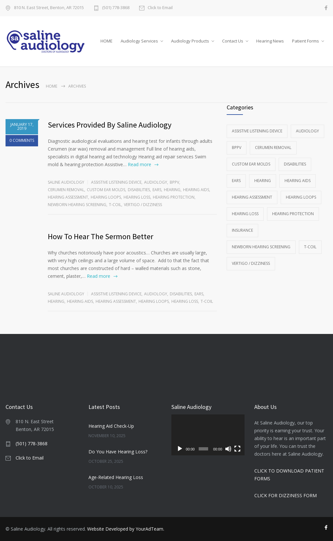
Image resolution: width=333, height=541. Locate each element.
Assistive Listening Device (116, 182)
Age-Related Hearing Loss (115, 477)
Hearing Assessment (68, 197)
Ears (157, 189)
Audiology (155, 182)
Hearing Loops (106, 197)
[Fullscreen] (237, 449)
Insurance (242, 230)
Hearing (172, 189)
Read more (139, 164)
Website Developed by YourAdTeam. (125, 529)
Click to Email (160, 8)
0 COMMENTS (21, 140)
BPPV (174, 182)
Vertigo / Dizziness (143, 204)
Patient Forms (305, 41)
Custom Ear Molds (106, 189)
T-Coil (115, 204)
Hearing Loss (137, 197)
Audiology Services (139, 41)
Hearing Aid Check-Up (111, 426)
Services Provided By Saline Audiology (109, 125)
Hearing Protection (173, 197)
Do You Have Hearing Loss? (117, 452)
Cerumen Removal (66, 189)
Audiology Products (190, 41)
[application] (208, 435)
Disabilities (139, 189)
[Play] (180, 449)
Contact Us (232, 41)
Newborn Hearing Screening (77, 204)
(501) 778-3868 (115, 8)
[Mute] (228, 449)
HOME (106, 41)
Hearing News (270, 41)
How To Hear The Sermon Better (100, 236)
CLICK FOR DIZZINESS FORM (285, 495)
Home (51, 86)
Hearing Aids (196, 189)
